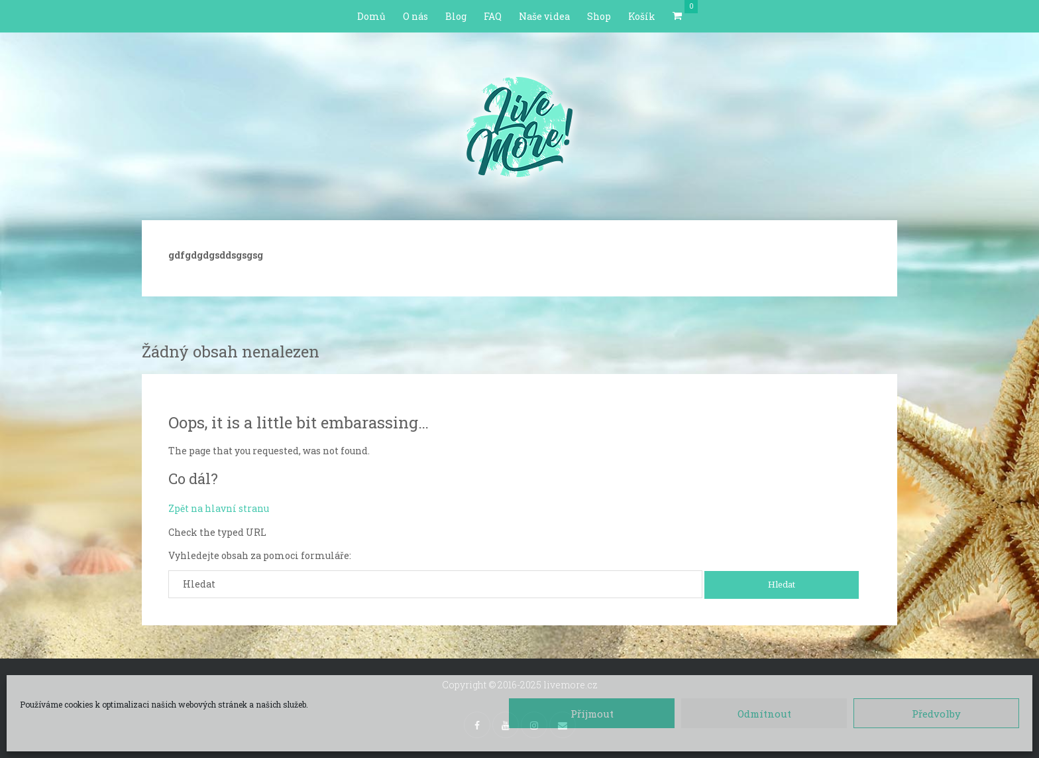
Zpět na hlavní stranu (218, 508)
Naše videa (544, 16)
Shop (599, 16)
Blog (455, 16)
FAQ (493, 16)
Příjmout (592, 713)
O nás (415, 16)
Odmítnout (764, 713)
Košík (641, 16)
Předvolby (936, 713)
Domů (371, 16)
